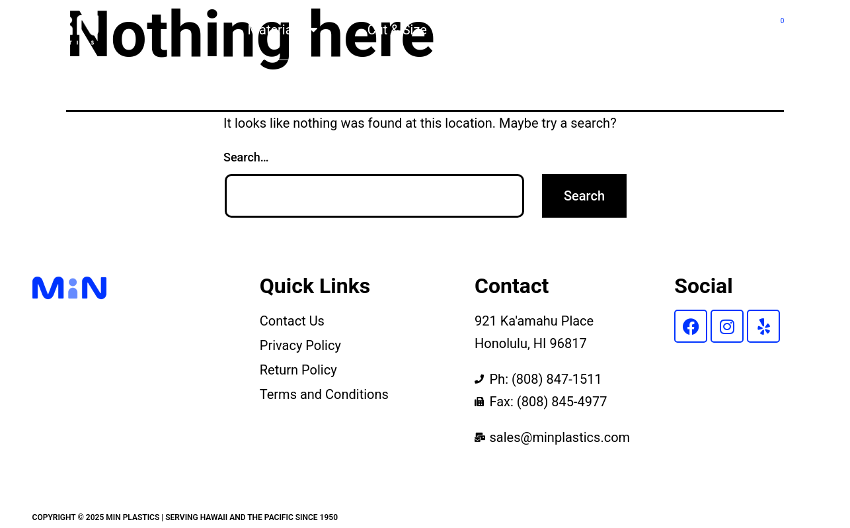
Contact (706, 30)
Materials (283, 30)
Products (503, 30)
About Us (606, 30)
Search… (246, 157)
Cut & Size (397, 30)
